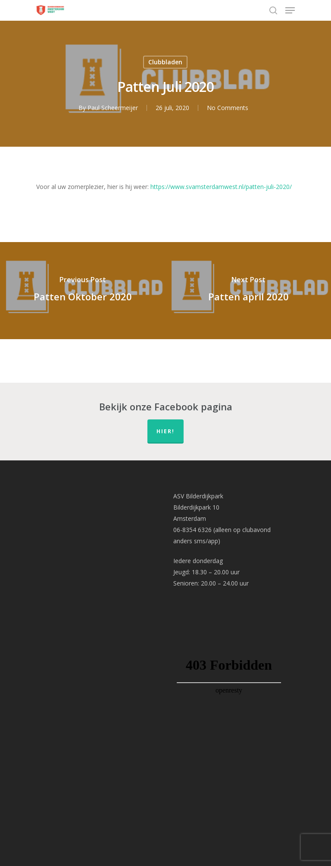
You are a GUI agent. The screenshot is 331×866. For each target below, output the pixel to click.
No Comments (227, 108)
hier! (165, 431)
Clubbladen (165, 62)
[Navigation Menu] (290, 10)
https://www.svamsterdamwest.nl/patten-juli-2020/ (221, 187)
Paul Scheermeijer (112, 108)
